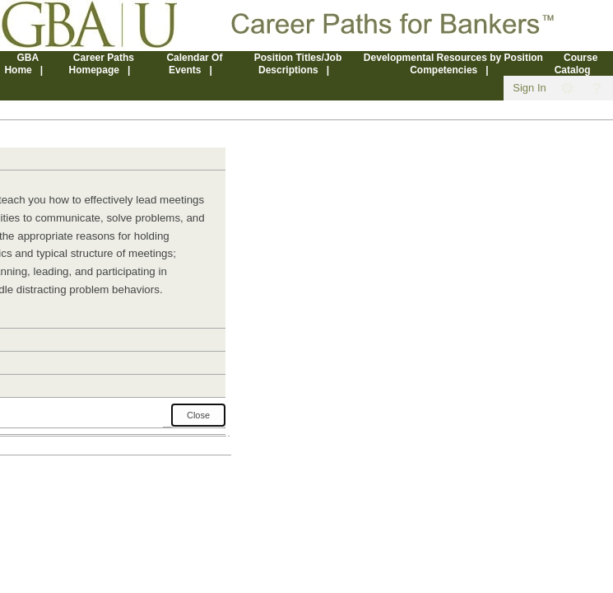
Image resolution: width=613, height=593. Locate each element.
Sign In (529, 88)
